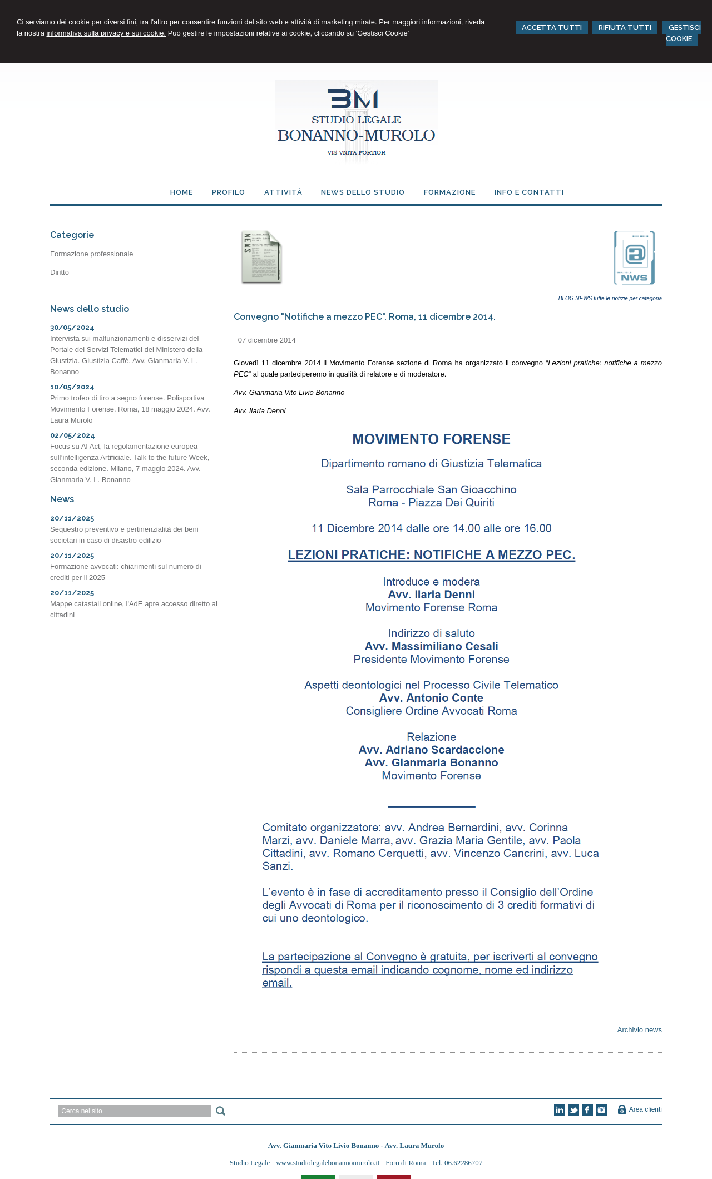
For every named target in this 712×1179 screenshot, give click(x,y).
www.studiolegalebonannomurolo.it (328, 1162)
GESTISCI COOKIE (683, 33)
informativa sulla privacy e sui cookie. (106, 33)
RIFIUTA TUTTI (625, 27)
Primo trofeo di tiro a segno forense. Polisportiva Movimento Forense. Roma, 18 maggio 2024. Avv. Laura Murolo (130, 409)
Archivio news (639, 1030)
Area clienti (645, 1109)
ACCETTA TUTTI (552, 27)
